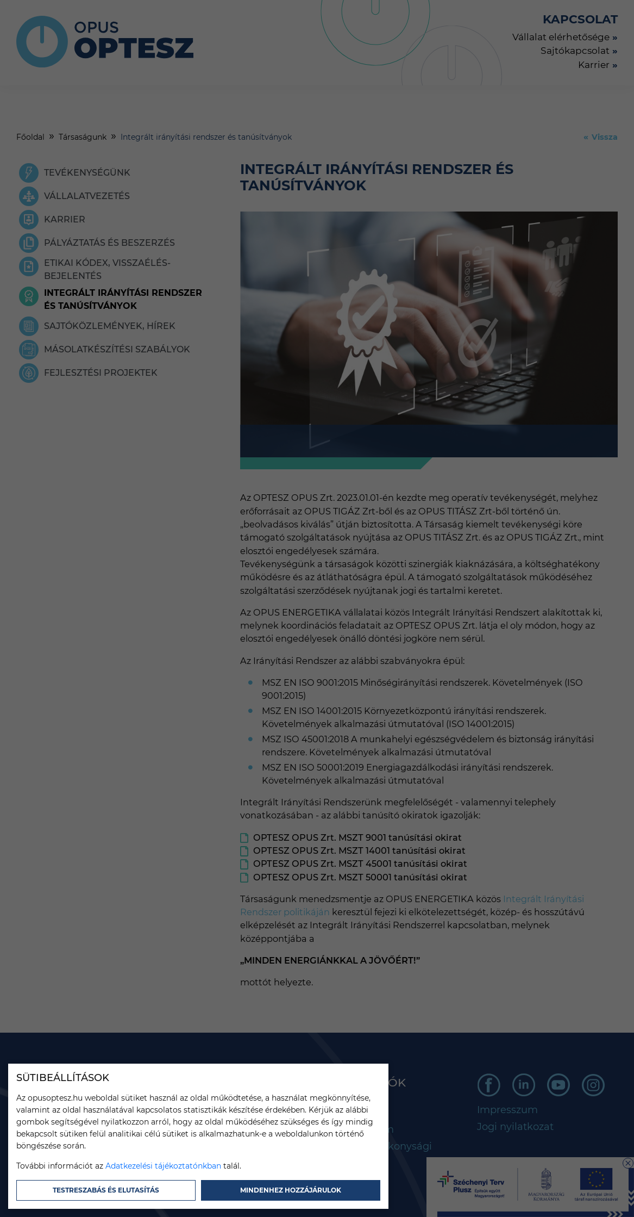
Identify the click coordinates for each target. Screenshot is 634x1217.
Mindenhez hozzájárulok (290, 1190)
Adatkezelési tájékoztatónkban (163, 1166)
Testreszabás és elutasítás (106, 1190)
